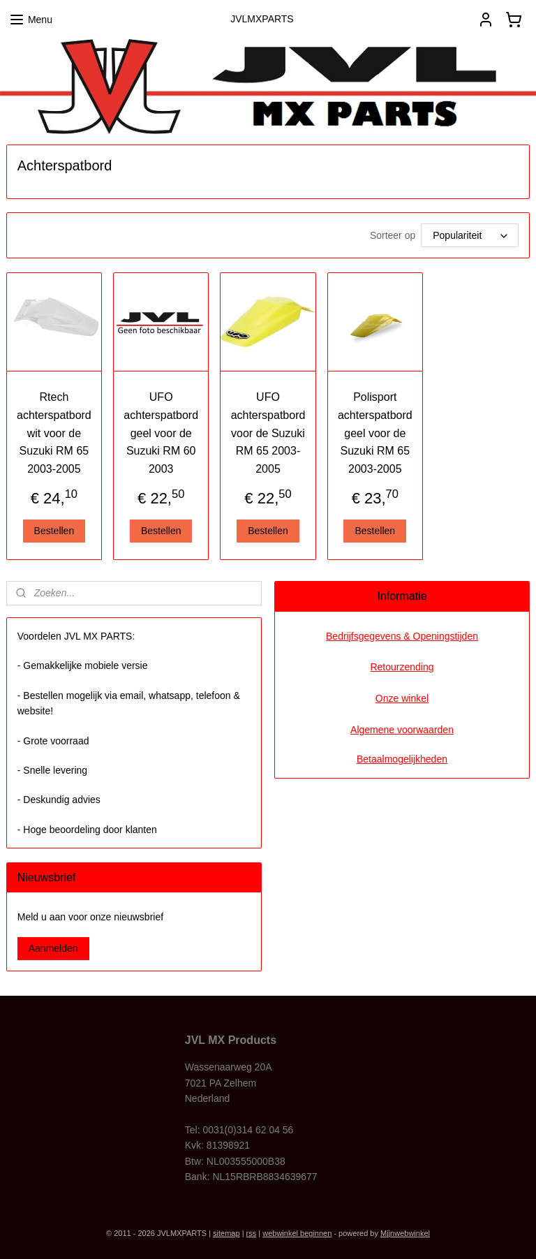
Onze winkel (402, 698)
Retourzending (401, 666)
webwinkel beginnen (297, 1233)
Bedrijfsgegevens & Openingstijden (402, 636)
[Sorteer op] (470, 235)
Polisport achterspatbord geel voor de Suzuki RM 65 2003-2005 (375, 432)
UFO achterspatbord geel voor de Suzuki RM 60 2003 (161, 432)
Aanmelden (53, 948)
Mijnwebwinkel (405, 1233)
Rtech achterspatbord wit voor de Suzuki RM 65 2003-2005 (54, 432)
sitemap (226, 1233)
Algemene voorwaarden (402, 729)
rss (251, 1233)
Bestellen (54, 530)
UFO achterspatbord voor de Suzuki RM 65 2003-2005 (268, 432)
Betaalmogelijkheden (402, 759)
